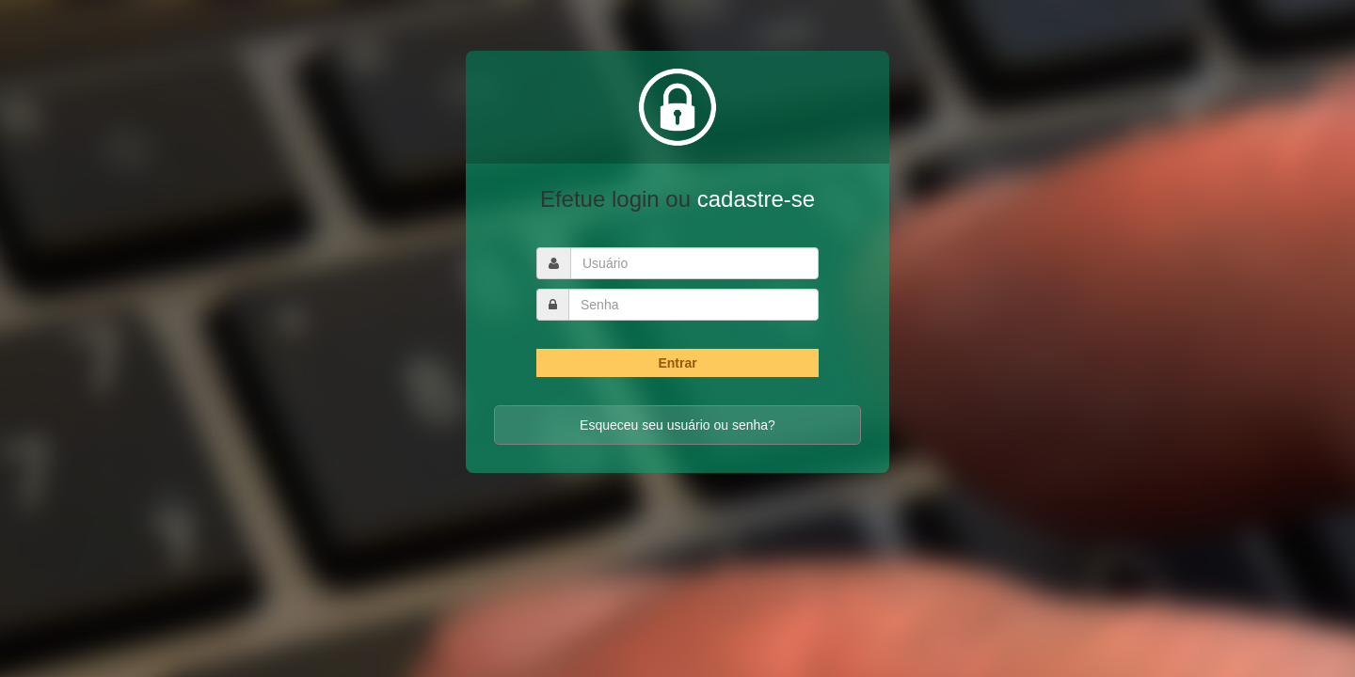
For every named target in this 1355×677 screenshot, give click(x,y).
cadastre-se (756, 199)
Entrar (677, 362)
